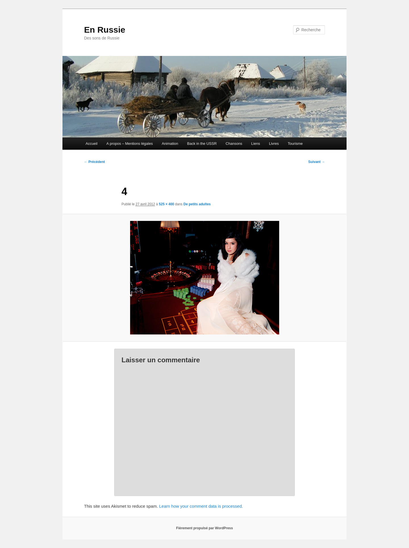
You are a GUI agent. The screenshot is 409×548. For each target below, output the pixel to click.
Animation (170, 143)
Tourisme (295, 143)
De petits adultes (197, 204)
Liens (255, 143)
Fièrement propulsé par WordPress (204, 528)
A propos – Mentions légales (130, 143)
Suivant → (316, 162)
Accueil (91, 143)
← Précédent (94, 162)
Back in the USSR (202, 143)
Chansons (234, 143)
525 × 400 (166, 204)
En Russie (104, 29)
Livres (274, 143)
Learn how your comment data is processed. (201, 506)
